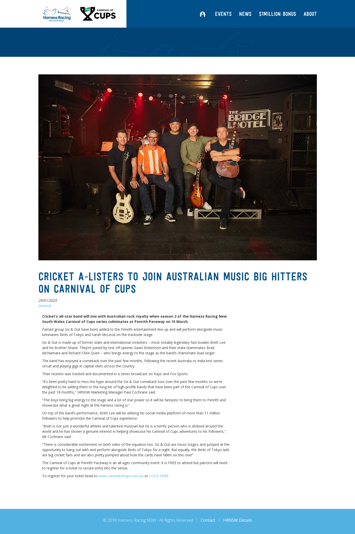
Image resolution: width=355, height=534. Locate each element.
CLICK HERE (159, 475)
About (310, 14)
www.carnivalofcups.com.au (121, 475)
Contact (208, 520)
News (245, 14)
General (44, 305)
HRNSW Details (237, 520)
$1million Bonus (277, 14)
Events (223, 14)
